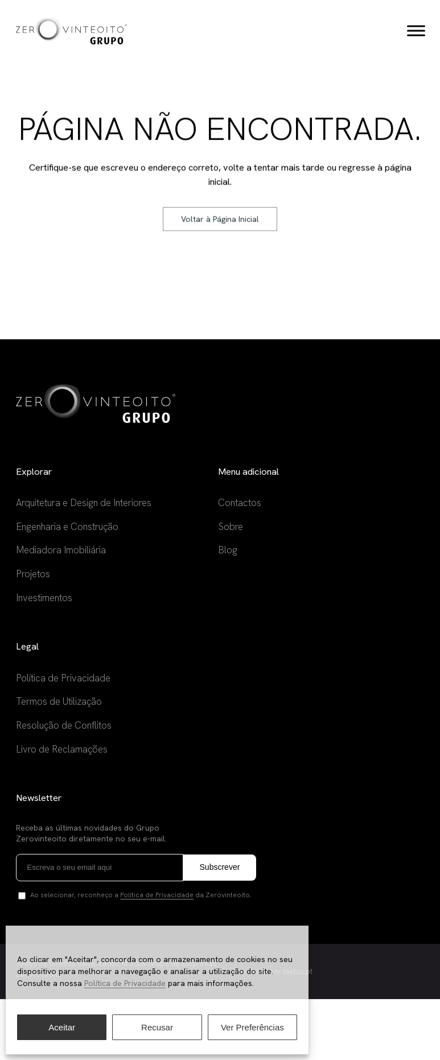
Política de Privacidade (125, 983)
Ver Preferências (252, 1027)
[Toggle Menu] (415, 31)
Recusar (157, 1027)
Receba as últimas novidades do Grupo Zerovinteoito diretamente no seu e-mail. (92, 894)
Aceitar (61, 1027)
